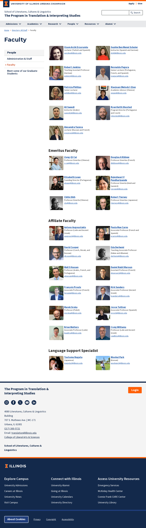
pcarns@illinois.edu (119, 236)
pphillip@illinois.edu (72, 93)
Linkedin (34, 402)
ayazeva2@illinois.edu (73, 132)
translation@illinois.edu (23, 433)
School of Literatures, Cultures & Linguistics (27, 12)
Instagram (6, 402)
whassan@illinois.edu (73, 276)
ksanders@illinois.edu (120, 296)
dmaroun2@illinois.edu (120, 273)
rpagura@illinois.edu (119, 76)
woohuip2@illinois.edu (120, 363)
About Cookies (16, 519)
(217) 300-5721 (12, 428)
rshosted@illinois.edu (120, 115)
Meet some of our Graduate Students (22, 72)
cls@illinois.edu (70, 203)
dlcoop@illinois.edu (72, 256)
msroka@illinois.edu (72, 313)
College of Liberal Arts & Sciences (22, 437)
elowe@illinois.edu (72, 183)
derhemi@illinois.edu (120, 256)
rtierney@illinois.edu (119, 203)
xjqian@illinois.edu (118, 93)
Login (135, 390)
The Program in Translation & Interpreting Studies (42, 16)
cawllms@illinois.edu (119, 336)
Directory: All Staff (19, 30)
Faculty (11, 65)
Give (140, 3)
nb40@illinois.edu (118, 53)
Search (137, 12)
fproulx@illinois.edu (72, 293)
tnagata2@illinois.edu (73, 363)
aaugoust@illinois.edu (73, 236)
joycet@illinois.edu (119, 313)
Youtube (27, 402)
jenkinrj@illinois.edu (72, 76)
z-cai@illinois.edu (71, 163)
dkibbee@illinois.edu (120, 163)
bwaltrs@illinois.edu (72, 333)
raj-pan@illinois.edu (119, 189)
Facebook (13, 402)
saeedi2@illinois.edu (73, 113)
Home (6, 30)
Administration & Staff (19, 58)
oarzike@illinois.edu (72, 53)
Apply (131, 3)
